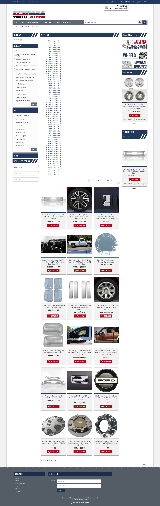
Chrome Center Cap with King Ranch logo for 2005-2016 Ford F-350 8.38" (79, 443)
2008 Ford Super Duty (54, 131)
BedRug (18, 126)
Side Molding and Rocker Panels (24, 69)
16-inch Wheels (21, 97)
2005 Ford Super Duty (54, 125)
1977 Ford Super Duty (54, 65)
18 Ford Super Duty (53, 43)
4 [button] (94, 180)
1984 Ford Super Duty (54, 80)
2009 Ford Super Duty (54, 133)
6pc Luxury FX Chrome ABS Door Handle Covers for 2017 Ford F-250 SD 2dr (80, 398)
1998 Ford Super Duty (54, 108)
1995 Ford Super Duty (54, 102)
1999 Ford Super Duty (54, 110)
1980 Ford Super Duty (54, 71)
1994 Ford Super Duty (54, 100)
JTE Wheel (19, 139)
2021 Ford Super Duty (54, 157)
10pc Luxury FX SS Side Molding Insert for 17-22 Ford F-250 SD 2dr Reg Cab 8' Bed (79, 262)
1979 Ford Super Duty (54, 69)
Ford (27, 26)
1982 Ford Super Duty (54, 76)
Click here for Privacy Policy (80, 499)
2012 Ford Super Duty (54, 139)
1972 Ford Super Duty (54, 55)
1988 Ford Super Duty (54, 88)
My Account (26, 2)
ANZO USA (19, 119)
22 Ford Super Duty (53, 172)
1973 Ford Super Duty (54, 57)
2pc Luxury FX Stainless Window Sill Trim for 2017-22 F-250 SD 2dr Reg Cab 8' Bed (79, 352)
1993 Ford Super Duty (54, 98)
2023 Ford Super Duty (54, 162)
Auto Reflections (21, 122)
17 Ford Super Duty (53, 41)
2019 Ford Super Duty (54, 153)
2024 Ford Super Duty (54, 164)
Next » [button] (103, 180)
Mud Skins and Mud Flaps (23, 80)
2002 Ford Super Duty (54, 119)
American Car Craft (21, 116)
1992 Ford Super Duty (54, 96)
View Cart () (143, 2)
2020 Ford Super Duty (54, 155)
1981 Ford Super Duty (54, 73)
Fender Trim (19, 84)
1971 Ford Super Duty (54, 53)
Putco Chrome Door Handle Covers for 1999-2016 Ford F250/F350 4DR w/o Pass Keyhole (106, 217)
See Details (124, 8)
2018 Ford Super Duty (54, 151)
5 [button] (96, 180)
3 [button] (45, 460)
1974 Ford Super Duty (54, 59)
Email (52, 485)
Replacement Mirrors (22, 62)
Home (16, 26)
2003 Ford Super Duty (54, 121)
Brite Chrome (19, 129)
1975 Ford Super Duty (54, 61)
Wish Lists (131, 2)
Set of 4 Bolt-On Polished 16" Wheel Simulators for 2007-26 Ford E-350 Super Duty (134, 107)
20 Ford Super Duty (53, 112)
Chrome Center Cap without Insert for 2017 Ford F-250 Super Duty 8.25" (106, 443)
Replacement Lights (22, 59)
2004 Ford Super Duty (54, 123)
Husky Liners (20, 132)
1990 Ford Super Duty (54, 92)
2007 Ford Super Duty (54, 129)
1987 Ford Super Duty (54, 86)
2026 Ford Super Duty (54, 168)
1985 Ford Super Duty (54, 82)
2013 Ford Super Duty (54, 141)
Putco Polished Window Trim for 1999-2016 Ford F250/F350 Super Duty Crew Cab (53, 262)
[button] (145, 22)
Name (53, 480)
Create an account (42, 2)
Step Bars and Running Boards (25, 66)
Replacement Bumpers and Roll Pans (24, 55)
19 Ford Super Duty (53, 45)
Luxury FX (19, 142)
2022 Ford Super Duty (54, 159)
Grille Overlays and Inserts (24, 77)
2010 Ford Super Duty (54, 135)
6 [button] (98, 180)
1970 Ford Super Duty (54, 51)
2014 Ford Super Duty (54, 143)
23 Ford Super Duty (53, 174)
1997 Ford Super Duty (54, 106)
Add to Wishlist (127, 119)
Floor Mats (19, 51)
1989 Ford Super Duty (54, 90)
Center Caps (20, 91)
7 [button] (100, 180)
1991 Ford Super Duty (54, 94)
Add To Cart (54, 225)
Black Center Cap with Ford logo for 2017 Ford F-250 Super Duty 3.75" (106, 398)
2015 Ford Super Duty (54, 145)
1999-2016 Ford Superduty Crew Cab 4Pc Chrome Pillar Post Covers (80, 307)
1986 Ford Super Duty (54, 84)
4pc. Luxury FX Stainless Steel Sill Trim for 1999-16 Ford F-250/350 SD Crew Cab (106, 352)
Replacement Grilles (22, 101)
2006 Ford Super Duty (54, 127)
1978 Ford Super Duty (54, 67)
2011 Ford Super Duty (54, 137)
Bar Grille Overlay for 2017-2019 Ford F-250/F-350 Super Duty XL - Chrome (53, 217)
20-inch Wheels (21, 87)
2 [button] (43, 460)
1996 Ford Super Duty (54, 104)
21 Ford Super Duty (53, 170)
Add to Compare (141, 119)
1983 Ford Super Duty (54, 78)
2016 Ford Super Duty (54, 147)
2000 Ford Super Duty (54, 114)
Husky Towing (20, 136)
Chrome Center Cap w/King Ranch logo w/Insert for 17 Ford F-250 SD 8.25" (53, 443)
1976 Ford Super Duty (54, 63)
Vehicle (22, 26)
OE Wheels (19, 146)
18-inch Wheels (21, 94)
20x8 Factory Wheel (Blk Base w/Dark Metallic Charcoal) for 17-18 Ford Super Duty (80, 217)
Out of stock (81, 225)
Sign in (34, 2)
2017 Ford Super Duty (54, 149)
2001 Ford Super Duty (54, 116)
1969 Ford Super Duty (54, 49)
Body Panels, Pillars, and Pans (25, 74)
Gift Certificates (17, 2)
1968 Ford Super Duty (54, 47)
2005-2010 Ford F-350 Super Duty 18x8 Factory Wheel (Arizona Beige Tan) (106, 307)
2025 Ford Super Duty (54, 166)
